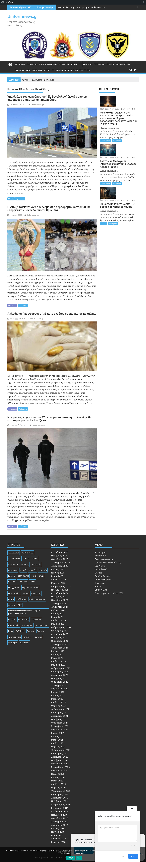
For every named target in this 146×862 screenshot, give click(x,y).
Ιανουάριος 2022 (59, 712)
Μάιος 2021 (57, 739)
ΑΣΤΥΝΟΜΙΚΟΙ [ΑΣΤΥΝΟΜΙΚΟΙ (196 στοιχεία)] (28, 552)
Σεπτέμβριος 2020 (60, 767)
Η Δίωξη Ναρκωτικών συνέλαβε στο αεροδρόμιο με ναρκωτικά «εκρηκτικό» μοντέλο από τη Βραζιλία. (49, 208)
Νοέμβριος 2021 (59, 719)
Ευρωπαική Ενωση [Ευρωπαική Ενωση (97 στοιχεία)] (30, 587)
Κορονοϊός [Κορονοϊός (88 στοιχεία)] (36, 593)
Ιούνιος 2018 (58, 831)
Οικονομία (37, 70)
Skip (124, 856)
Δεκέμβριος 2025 (59, 552)
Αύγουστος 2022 (59, 688)
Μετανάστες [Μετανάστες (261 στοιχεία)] (23, 619)
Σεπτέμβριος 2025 (60, 562)
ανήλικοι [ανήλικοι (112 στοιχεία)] (27, 637)
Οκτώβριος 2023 (59, 640)
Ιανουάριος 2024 (59, 630)
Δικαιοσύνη (32, 64)
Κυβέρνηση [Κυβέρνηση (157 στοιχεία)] (22, 599)
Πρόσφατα (20, 199)
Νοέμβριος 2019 (59, 801)
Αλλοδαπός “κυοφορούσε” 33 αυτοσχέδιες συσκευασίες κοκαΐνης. (51, 313)
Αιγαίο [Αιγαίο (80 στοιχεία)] (34, 558)
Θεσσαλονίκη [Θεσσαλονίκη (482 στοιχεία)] (14, 593)
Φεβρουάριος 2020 (61, 790)
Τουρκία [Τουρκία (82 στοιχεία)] (30, 631)
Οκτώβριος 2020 (59, 763)
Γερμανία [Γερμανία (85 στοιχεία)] (43, 570)
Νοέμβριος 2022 (59, 678)
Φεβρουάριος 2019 (61, 804)
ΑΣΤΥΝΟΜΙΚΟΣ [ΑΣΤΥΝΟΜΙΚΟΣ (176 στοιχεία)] (14, 558)
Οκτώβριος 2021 (59, 722)
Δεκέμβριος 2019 (59, 797)
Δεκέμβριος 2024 (59, 593)
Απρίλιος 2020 (58, 784)
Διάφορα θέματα (23, 70)
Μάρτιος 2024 (58, 623)
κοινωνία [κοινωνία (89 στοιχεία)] (38, 637)
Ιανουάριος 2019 (59, 807)
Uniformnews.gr (22, 16)
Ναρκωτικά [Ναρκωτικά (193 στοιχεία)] (36, 619)
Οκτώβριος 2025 (59, 559)
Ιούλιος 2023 (57, 651)
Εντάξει (70, 858)
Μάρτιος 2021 (58, 746)
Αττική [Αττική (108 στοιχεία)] (23, 570)
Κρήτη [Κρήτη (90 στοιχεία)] (11, 599)
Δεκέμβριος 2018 (59, 811)
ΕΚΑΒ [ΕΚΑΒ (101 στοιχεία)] (34, 576)
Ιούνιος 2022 (58, 695)
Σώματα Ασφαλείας (48, 64)
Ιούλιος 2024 (57, 610)
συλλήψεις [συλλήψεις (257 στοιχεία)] (24, 642)
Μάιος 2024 (57, 617)
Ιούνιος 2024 (58, 613)
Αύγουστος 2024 (59, 606)
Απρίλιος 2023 (58, 661)
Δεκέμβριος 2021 (59, 715)
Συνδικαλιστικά (123, 64)
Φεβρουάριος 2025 (61, 586)
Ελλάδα (110, 64)
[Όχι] (142, 854)
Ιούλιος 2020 (57, 773)
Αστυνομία (20, 64)
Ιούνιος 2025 (58, 572)
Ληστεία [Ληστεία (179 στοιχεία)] (11, 605)
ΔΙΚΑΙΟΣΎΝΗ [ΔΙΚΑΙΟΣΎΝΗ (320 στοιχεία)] (23, 576)
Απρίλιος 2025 (58, 579)
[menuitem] (2, 2)
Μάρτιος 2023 (58, 664)
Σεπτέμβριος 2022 (60, 685)
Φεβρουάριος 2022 (61, 709)
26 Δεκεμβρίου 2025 (109, 109)
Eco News (87, 64)
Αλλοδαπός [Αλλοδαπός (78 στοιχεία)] (13, 564)
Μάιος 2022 (57, 698)
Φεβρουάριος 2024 (61, 627)
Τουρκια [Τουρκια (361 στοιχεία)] (40, 631)
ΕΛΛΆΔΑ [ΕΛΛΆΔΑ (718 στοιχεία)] (11, 581)
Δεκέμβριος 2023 (59, 634)
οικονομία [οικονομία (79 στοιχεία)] (12, 642)
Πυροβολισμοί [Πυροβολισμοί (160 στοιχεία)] (42, 625)
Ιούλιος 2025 (57, 569)
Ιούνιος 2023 (58, 654)
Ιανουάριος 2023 (59, 671)
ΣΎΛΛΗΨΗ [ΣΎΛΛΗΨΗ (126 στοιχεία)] (20, 631)
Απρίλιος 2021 (58, 743)
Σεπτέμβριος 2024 (60, 603)
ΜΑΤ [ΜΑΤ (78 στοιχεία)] (20, 605)
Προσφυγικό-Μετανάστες (70, 64)
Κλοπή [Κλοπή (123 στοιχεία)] (26, 593)
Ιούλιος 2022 (57, 692)
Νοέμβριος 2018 (59, 814)
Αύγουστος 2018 (59, 825)
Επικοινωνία (57, 70)
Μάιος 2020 (57, 780)
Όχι (79, 858)
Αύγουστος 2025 (59, 565)
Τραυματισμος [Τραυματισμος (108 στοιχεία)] (14, 637)
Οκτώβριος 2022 (59, 681)
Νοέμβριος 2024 (59, 596)
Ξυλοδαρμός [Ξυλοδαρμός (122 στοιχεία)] (27, 625)
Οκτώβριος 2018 (59, 818)
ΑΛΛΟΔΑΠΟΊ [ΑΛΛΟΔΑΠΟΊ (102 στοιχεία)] (13, 552)
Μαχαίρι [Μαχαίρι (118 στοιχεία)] (11, 619)
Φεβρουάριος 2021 (61, 749)
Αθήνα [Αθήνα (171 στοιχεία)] (26, 558)
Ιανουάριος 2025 (59, 589)
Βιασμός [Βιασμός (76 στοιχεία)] (32, 570)
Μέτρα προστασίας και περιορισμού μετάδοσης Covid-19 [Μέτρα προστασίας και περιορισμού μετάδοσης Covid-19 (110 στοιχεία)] (24, 612)
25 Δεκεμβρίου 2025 (109, 157)
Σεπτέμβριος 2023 (60, 644)
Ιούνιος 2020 (58, 777)
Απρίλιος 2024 (58, 620)
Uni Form (125, 109)
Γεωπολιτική (99, 64)
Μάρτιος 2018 (58, 842)
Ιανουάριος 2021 (59, 753)
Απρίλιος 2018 (58, 838)
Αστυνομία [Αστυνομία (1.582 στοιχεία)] (36, 564)
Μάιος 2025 (57, 576)
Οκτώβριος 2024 (59, 599)
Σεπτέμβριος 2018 (60, 821)
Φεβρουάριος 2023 (61, 668)
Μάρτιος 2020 (58, 787)
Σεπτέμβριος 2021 (60, 726)
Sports (47, 70)
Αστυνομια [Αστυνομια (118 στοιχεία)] (13, 570)
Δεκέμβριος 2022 (59, 674)
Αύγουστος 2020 (59, 770)
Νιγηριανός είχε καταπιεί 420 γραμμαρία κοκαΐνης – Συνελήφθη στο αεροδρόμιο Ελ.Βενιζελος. (49, 419)
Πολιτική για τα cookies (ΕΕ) (77, 70)
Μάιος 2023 (57, 657)
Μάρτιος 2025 (58, 582)
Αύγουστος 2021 (59, 729)
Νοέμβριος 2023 (59, 637)
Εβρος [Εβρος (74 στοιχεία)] (32, 581)
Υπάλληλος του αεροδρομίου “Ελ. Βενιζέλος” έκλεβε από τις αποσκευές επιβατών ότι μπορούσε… (47, 98)
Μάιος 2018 (57, 835)
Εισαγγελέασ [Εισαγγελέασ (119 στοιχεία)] (13, 587)
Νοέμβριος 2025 (59, 555)
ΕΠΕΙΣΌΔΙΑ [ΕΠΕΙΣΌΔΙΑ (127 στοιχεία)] (22, 581)
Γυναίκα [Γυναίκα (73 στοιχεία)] (11, 576)
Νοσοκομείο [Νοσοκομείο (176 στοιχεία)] (13, 625)
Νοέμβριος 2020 (59, 760)
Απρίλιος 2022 (58, 702)
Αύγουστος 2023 (59, 647)
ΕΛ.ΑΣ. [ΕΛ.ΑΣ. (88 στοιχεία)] (41, 576)
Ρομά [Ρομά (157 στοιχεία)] (10, 631)
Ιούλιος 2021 (57, 732)
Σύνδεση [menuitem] (9, 2)
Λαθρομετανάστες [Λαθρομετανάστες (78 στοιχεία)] (37, 599)
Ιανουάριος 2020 (59, 794)
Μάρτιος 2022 (58, 705)
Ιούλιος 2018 (57, 828)
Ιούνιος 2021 (58, 736)
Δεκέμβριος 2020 (59, 756)
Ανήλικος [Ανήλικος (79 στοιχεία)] (25, 564)
